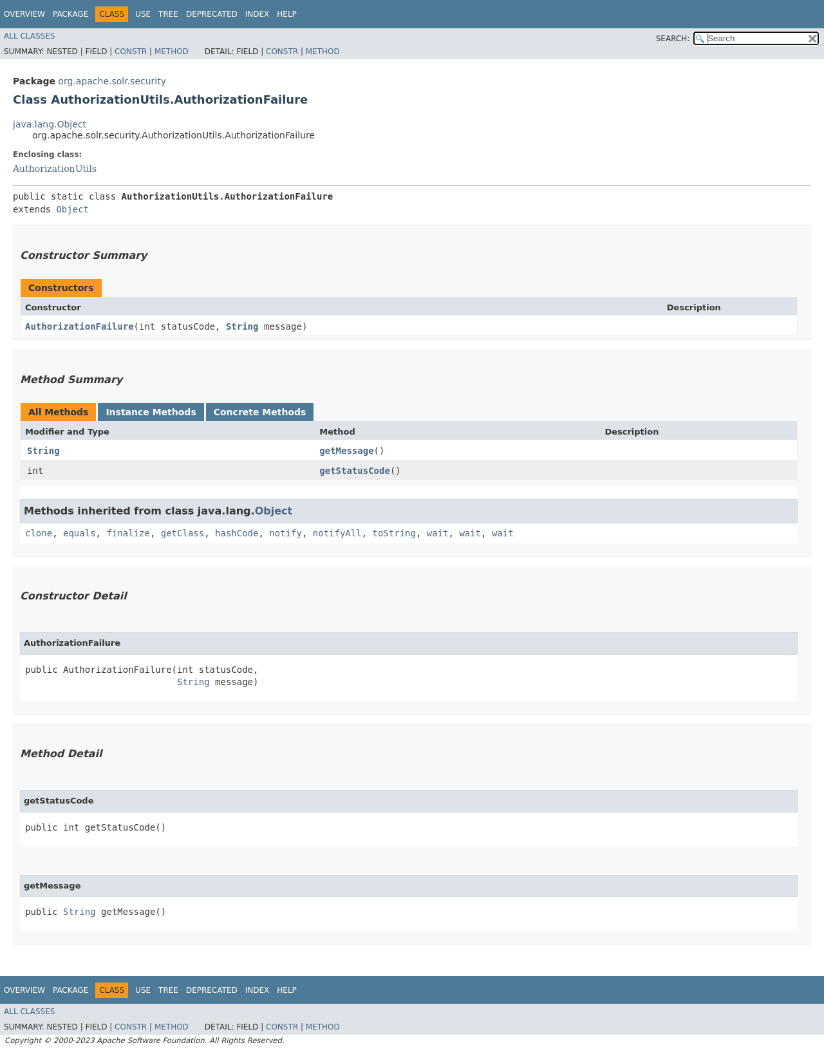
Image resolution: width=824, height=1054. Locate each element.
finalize (127, 533)
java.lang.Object (49, 124)
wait (438, 533)
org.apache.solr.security (112, 81)
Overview (24, 14)
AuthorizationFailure (79, 326)
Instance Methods (151, 412)
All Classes (29, 36)
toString (394, 533)
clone (38, 533)
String (242, 326)
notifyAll (337, 533)
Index (257, 14)
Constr (131, 51)
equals (79, 533)
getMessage (346, 451)
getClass (182, 533)
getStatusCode (354, 471)
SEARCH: (673, 38)
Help (287, 14)
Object (72, 209)
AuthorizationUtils (55, 169)
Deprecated (212, 14)
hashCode (236, 533)
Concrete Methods (260, 412)
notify (285, 533)
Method (171, 51)
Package (70, 14)
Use (143, 14)
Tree (168, 14)
